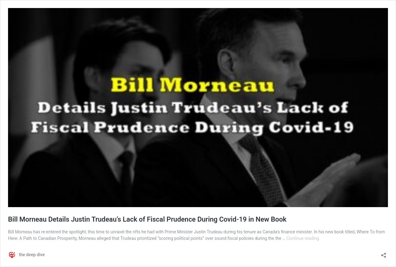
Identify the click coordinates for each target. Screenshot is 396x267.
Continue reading (302, 238)
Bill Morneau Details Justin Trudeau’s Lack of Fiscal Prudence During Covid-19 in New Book (147, 219)
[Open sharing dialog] (383, 253)
